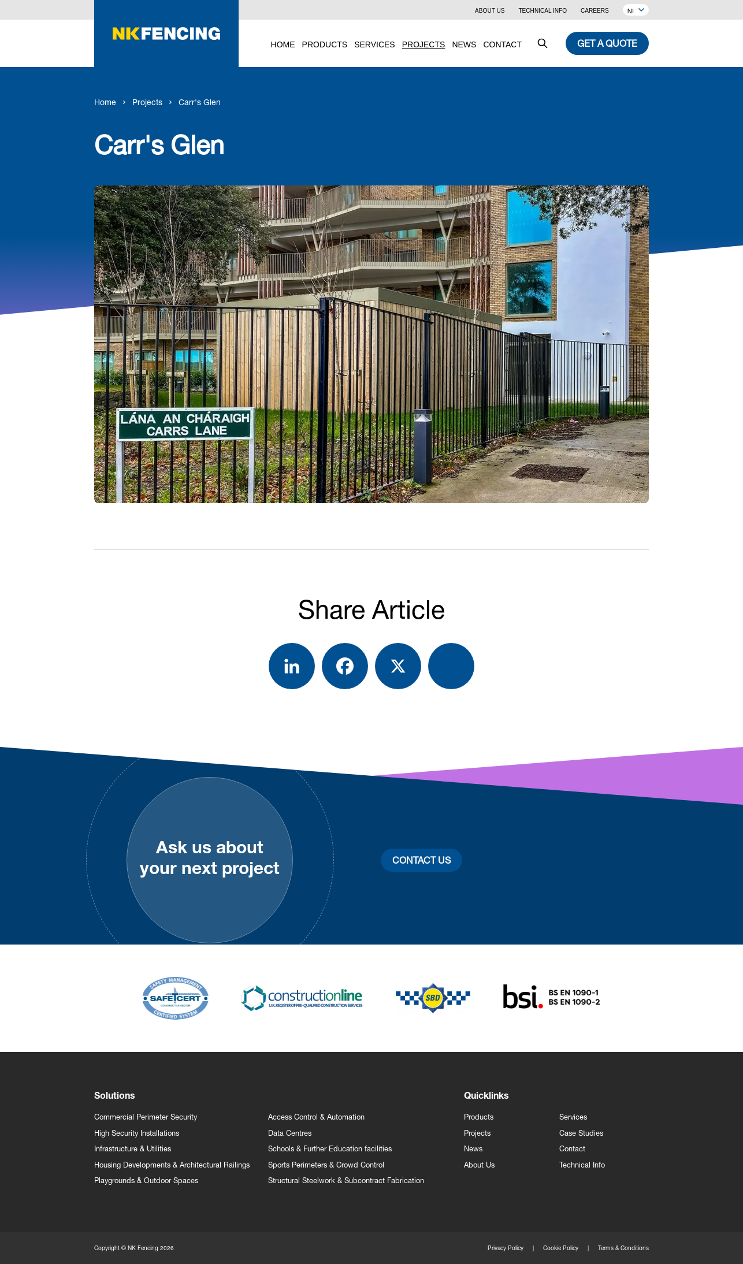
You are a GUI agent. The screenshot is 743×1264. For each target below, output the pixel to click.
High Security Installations (136, 1133)
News (473, 1148)
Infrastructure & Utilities (132, 1148)
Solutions (114, 1097)
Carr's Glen (200, 102)
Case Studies (581, 1133)
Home (105, 102)
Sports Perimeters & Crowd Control (326, 1165)
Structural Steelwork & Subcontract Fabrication (346, 1180)
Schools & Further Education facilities (330, 1148)
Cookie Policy (560, 1247)
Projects (147, 102)
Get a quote (607, 43)
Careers (595, 11)
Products (478, 1117)
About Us (489, 11)
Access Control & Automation (316, 1117)
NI (635, 11)
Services (573, 1117)
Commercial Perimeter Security (145, 1117)
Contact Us (421, 859)
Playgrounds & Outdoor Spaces (146, 1180)
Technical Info (542, 11)
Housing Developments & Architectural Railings (172, 1165)
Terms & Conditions (623, 1247)
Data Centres (289, 1133)
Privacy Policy (505, 1247)
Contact (572, 1148)
